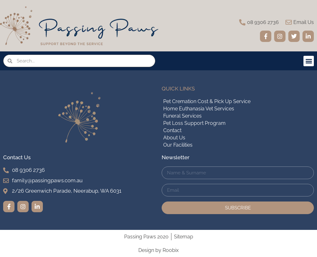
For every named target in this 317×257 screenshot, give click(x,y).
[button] (308, 61)
